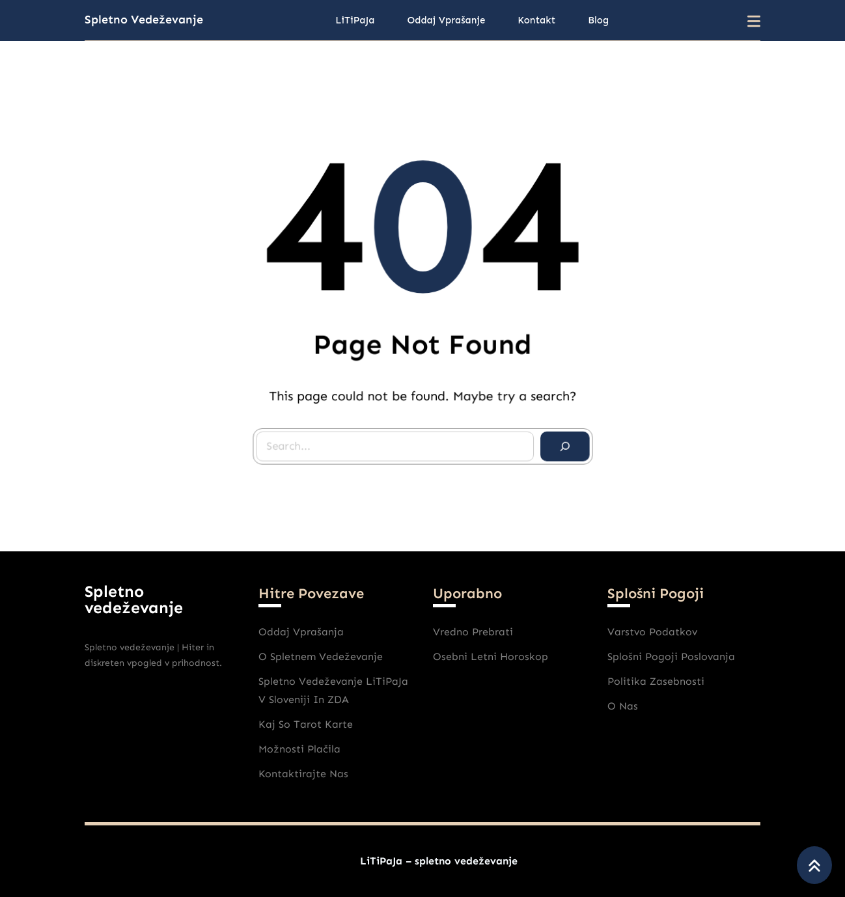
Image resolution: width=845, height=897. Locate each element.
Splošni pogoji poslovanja (671, 656)
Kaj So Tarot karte (305, 724)
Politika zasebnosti (655, 681)
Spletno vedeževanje (144, 19)
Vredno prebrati (473, 632)
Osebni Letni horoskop (490, 656)
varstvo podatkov (652, 632)
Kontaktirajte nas (303, 773)
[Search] (561, 442)
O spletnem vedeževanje (320, 656)
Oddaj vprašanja (301, 632)
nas (628, 706)
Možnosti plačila (299, 749)
